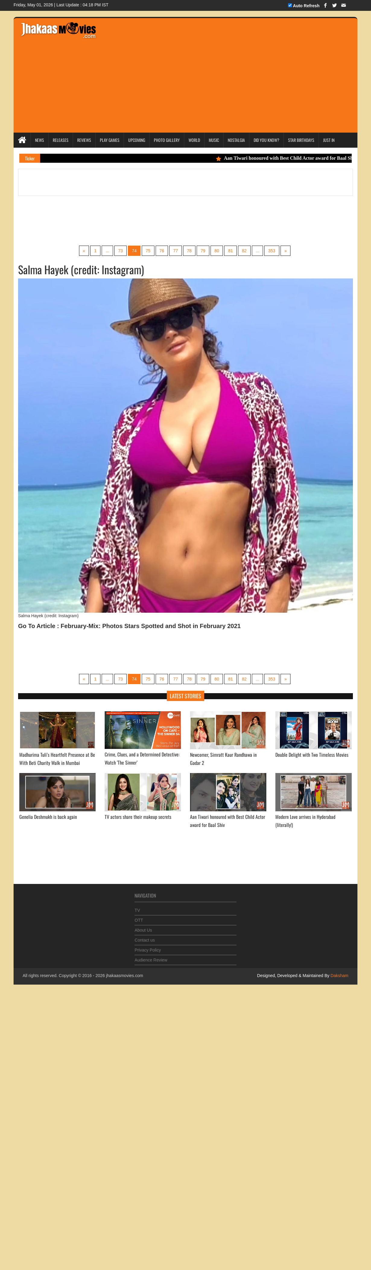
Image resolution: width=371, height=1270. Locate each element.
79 (203, 250)
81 (230, 250)
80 (216, 250)
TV (137, 907)
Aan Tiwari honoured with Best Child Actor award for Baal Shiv (290, 158)
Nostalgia (236, 140)
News (39, 140)
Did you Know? (266, 140)
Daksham (338, 975)
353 (271, 250)
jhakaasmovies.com (124, 975)
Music (214, 140)
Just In (329, 140)
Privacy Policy (148, 947)
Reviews (84, 140)
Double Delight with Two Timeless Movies (311, 754)
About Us (143, 927)
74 (134, 250)
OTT (139, 917)
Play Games (109, 140)
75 (148, 250)
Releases (60, 140)
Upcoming (136, 140)
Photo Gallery (167, 140)
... (107, 250)
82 (244, 250)
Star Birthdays (301, 140)
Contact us (145, 937)
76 (162, 250)
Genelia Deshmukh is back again (48, 816)
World (194, 140)
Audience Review (151, 957)
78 (189, 250)
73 (120, 250)
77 (175, 250)
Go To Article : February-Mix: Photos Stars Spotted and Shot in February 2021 (129, 626)
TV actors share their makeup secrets (138, 816)
